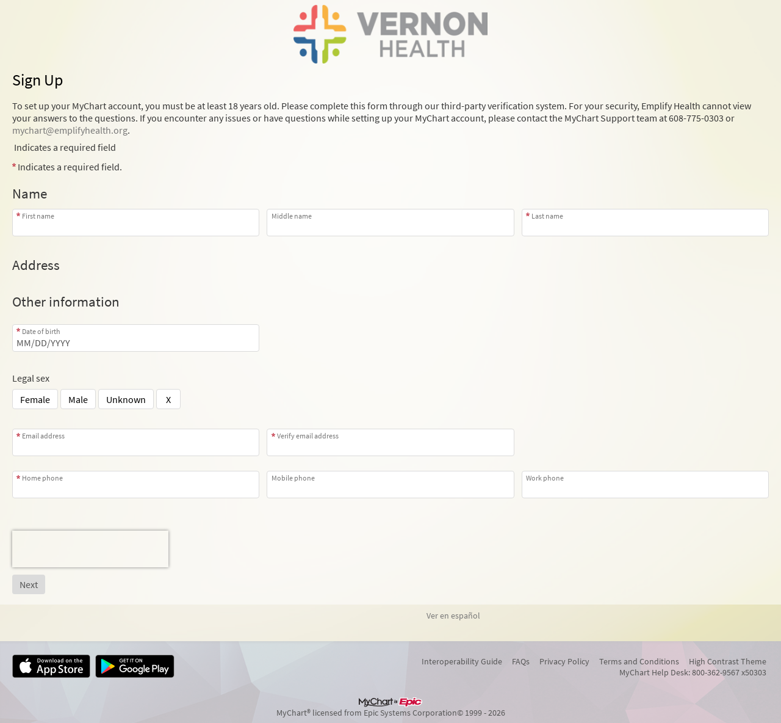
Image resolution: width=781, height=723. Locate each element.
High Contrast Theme (727, 661)
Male (78, 399)
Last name (547, 215)
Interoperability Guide (462, 661)
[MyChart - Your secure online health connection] (390, 34)
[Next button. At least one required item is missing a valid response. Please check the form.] (28, 584)
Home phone (42, 477)
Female (35, 399)
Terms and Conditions (639, 661)
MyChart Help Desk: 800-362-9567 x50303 (692, 672)
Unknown (126, 399)
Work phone (545, 477)
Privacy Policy (564, 661)
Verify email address (308, 435)
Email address (43, 435)
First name (38, 215)
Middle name (292, 215)
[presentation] (90, 549)
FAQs (521, 661)
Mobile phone (293, 477)
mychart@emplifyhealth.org (70, 130)
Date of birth (41, 331)
